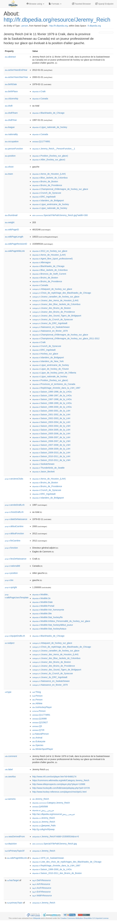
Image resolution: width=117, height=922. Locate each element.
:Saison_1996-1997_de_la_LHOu (52, 395)
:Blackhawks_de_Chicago (48, 113)
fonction (11, 548)
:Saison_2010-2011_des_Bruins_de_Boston (57, 873)
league (10, 127)
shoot (9, 167)
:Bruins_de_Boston (45, 181)
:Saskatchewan (43, 464)
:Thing (36, 692)
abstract (10, 57)
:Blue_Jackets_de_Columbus (50, 177)
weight (9, 222)
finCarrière (12, 540)
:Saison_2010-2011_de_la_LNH (51, 460)
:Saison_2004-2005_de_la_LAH (51, 430)
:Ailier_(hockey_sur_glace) (48, 159)
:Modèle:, (40, 594)
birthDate (11, 84)
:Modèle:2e (41, 598)
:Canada (40, 98)
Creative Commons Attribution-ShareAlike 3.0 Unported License (84, 918)
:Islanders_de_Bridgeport (48, 200)
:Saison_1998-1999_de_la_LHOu (52, 403)
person (24, 25)
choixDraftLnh (14, 512)
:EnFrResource (41, 892)
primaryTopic (14, 902)
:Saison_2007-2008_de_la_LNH (51, 445)
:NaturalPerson (40, 734)
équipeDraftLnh (15, 636)
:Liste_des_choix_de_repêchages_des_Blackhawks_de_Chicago (66, 862)
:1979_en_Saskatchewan (48, 858)
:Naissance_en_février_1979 (50, 331)
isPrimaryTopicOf (14, 851)
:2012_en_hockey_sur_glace (49, 251)
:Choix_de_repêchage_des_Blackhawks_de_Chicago (61, 293)
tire (9, 580)
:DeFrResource (41, 880)
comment (11, 756)
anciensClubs (14, 479)
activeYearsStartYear (16, 77)
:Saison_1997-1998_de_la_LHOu (52, 399)
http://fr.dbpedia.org (58, 25)
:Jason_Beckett (43, 471)
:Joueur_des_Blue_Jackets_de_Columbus (56, 304)
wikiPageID (12, 229)
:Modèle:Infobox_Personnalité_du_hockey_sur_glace (61, 621)
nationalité (12, 566)
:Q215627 (40, 722)
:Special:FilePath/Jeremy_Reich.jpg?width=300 (60, 215)
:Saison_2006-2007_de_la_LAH (51, 437)
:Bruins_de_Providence (47, 185)
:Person (37, 696)
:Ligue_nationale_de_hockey (49, 127)
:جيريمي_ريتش (43, 810)
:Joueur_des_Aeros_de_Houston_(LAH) (55, 300)
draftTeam (11, 113)
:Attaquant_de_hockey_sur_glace (52, 289)
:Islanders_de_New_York (48, 361)
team (9, 174)
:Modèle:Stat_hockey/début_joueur (52, 625)
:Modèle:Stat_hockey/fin (47, 617)
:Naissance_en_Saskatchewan (51, 327)
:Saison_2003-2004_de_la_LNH (51, 426)
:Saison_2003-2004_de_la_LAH (51, 422)
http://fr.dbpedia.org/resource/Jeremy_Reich (57, 20)
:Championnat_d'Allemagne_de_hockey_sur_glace (60, 189)
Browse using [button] (35, 4)
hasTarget (13, 880)
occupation (12, 141)
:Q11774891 (41, 141)
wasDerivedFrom (15, 836)
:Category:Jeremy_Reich (51, 803)
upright (11, 587)
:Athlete (37, 703)
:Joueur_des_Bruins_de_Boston (51, 308)
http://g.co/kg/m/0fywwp (43, 829)
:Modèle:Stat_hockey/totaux (49, 628)
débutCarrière (14, 526)
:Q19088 (39, 718)
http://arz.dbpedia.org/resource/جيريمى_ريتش (53, 814)
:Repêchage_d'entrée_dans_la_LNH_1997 (56, 388)
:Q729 (38, 730)
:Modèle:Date (42, 602)
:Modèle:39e (42, 613)
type (8, 692)
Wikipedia (37, 918)
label (9, 769)
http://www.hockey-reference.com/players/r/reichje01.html (59, 792)
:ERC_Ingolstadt (43, 196)
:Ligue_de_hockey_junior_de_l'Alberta (54, 372)
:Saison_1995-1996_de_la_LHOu (52, 391)
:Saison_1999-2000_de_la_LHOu (52, 407)
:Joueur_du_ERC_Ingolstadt (49, 323)
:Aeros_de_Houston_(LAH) (49, 174)
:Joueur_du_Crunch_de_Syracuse (52, 319)
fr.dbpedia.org (94, 25)
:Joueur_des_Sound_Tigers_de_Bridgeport (56, 315)
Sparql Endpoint (104, 4)
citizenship (11, 98)
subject (9, 643)
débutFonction (14, 533)
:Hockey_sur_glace (45, 353)
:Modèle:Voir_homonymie (48, 609)
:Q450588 (40, 806)
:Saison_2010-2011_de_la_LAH (51, 456)
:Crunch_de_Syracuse (46, 193)
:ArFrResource (41, 884)
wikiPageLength (14, 236)
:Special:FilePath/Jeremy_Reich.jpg (54, 843)
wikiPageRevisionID (16, 244)
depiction (11, 843)
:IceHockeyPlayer (42, 707)
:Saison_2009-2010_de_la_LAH (51, 452)
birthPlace (11, 91)
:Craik (39, 91)
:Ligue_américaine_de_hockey (50, 204)
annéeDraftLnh (15, 505)
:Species (37, 745)
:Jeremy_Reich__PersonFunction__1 (53, 148)
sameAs (10, 799)
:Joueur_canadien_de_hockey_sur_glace (55, 296)
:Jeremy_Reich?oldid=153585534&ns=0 (55, 836)
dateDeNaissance (16, 519)
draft (8, 106)
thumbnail (11, 215)
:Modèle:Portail (43, 606)
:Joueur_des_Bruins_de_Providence (53, 312)
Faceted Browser (81, 4)
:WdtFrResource (42, 895)
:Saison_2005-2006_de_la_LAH (51, 433)
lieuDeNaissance (15, 559)
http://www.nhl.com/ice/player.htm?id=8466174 (54, 776)
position (10, 156)
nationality (11, 134)
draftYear (11, 120)
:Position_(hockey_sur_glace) (50, 156)
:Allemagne (41, 262)
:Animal (37, 737)
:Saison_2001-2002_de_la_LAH (51, 414)
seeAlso (10, 776)
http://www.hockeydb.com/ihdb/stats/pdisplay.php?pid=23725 (61, 788)
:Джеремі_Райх (44, 825)
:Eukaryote (38, 741)
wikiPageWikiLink (15, 251)
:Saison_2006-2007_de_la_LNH (51, 441)
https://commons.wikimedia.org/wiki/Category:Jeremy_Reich (60, 780)
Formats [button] (55, 4)
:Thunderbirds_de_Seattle (48, 468)
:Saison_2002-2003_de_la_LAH (51, 418)
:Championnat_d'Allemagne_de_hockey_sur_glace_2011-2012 (65, 338)
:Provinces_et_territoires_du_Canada (53, 384)
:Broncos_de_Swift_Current (49, 274)
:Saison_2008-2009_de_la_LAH (51, 449)
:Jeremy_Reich (40, 799)
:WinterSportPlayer (42, 749)
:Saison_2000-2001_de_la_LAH (51, 411)
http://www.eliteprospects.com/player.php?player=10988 (58, 784)
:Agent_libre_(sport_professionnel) (52, 258)
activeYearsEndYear (16, 70)
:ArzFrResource (41, 888)
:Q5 (37, 726)
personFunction (14, 148)
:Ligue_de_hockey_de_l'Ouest (50, 369)
